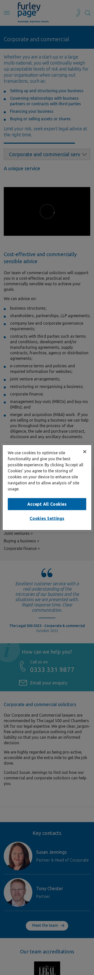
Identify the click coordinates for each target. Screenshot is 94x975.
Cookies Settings (47, 518)
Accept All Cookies (46, 504)
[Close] (84, 451)
